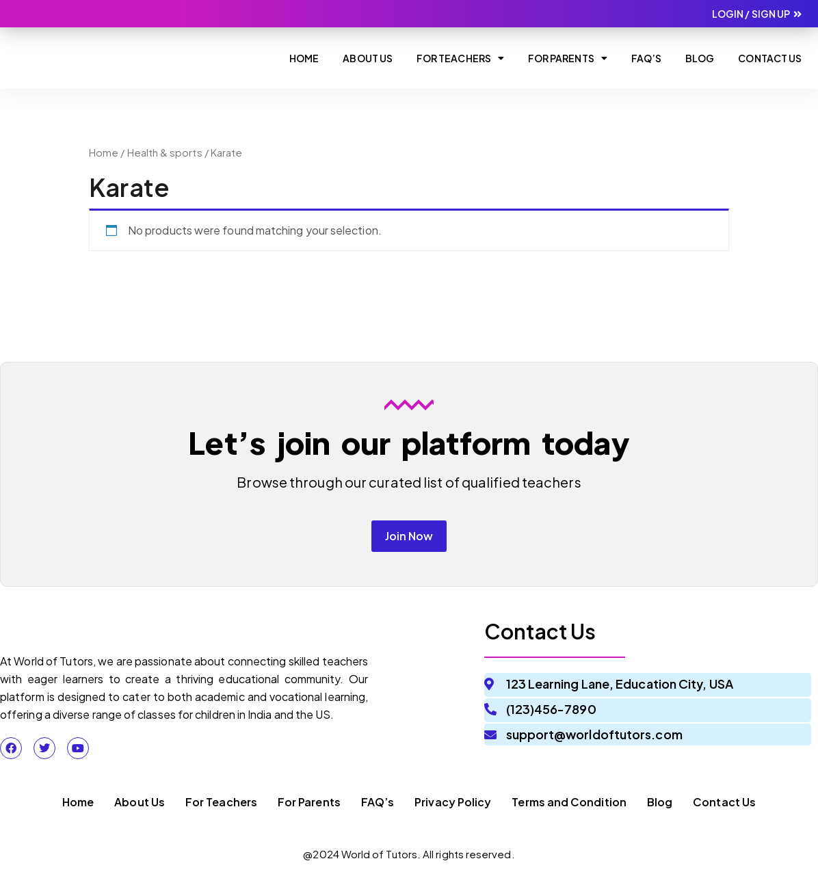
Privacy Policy (452, 808)
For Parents (567, 58)
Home (304, 58)
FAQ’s (377, 808)
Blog (699, 58)
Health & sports (164, 152)
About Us (368, 58)
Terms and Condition (569, 808)
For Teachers (460, 58)
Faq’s (646, 58)
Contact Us (770, 58)
